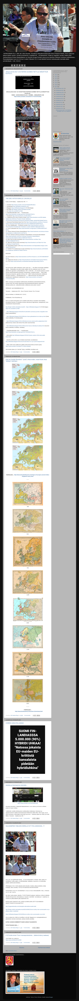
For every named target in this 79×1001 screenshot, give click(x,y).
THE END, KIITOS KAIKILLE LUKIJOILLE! (19, 198)
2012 (56, 76)
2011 (56, 74)
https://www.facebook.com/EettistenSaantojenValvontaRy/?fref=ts (27, 261)
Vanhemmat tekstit (44, 947)
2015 (56, 82)
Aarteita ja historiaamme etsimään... (17, 785)
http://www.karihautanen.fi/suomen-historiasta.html (29, 711)
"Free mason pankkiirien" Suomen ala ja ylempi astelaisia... (65, 159)
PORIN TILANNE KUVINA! (65, 178)
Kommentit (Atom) (12, 950)
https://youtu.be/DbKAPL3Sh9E (13, 940)
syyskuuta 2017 (60, 104)
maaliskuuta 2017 (60, 92)
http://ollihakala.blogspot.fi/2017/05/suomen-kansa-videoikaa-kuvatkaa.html (25, 325)
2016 (56, 84)
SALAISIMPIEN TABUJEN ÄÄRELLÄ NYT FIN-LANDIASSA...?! (25, 826)
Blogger (51, 997)
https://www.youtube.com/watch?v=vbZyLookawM (18, 346)
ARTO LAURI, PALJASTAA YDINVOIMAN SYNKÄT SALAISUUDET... (65, 210)
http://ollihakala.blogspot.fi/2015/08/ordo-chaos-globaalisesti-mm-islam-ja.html (26, 316)
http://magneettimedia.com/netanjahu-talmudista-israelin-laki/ (21, 906)
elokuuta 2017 (59, 102)
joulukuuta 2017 (60, 108)
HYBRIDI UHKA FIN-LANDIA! (15, 723)
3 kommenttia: (26, 777)
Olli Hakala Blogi (65, 133)
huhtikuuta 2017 (60, 94)
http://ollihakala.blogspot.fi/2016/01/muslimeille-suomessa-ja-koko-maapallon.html (27, 311)
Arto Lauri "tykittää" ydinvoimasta (63, 199)
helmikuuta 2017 (60, 90)
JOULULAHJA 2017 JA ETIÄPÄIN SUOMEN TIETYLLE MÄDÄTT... (64, 111)
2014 (56, 80)
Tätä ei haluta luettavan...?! (59, 231)
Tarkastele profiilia (57, 141)
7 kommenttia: (26, 927)
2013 (56, 78)
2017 (56, 86)
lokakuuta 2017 (59, 106)
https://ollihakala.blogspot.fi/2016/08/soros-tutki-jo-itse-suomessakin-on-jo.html (25, 914)
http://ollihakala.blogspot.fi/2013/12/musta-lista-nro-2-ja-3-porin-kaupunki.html (25, 341)
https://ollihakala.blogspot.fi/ (18, 208)
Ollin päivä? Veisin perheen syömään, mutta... (65, 221)
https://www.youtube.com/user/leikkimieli (28, 803)
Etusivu (21, 947)
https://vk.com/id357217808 (16, 211)
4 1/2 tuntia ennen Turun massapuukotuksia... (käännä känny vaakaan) (27, 935)
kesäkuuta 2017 (60, 98)
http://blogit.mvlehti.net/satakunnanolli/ (21, 209)
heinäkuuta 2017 (60, 100)
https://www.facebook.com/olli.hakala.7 (22, 215)
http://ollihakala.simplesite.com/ (21, 206)
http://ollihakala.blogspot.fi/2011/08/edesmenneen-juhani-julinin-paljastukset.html (27, 321)
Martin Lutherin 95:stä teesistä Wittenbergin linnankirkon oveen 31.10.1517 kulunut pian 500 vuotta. (66, 240)
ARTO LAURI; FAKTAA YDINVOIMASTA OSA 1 (64, 148)
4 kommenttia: (27, 190)
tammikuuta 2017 (60, 88)
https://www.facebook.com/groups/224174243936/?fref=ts (20, 214)
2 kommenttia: (27, 715)
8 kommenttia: (26, 352)
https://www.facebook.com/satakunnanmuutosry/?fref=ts (33, 259)
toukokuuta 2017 (60, 96)
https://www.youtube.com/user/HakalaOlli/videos (23, 204)
